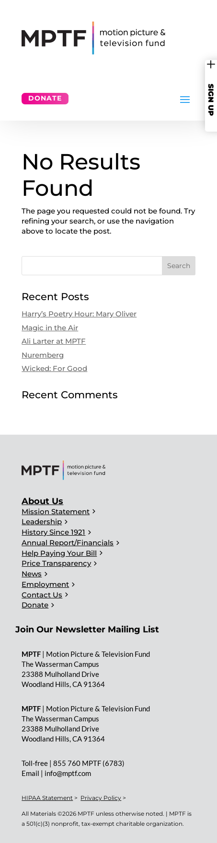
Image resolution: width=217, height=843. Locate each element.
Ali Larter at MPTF (54, 341)
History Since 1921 (53, 532)
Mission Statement (56, 511)
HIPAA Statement (47, 797)
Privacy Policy (100, 797)
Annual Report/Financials (68, 542)
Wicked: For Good (54, 368)
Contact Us (42, 594)
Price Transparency (56, 563)
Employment (45, 584)
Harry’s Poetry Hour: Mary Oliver (79, 313)
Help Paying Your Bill (59, 553)
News (32, 573)
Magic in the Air (50, 327)
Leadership (42, 521)
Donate (45, 98)
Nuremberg (43, 355)
